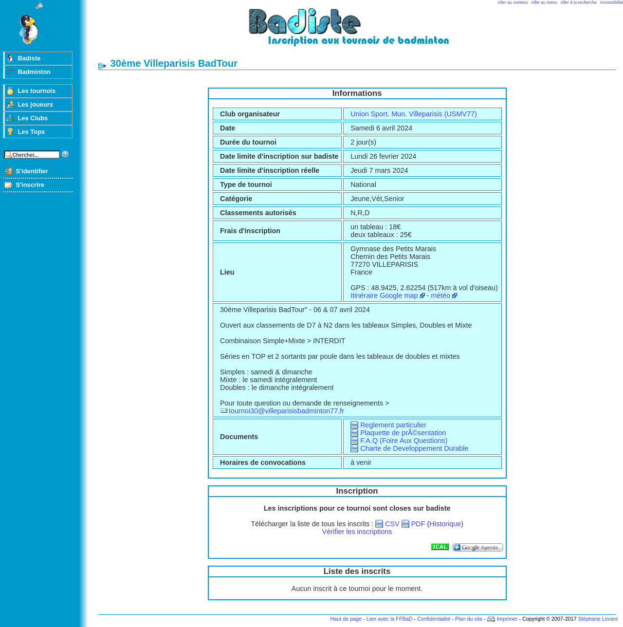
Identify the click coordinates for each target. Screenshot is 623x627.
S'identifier (32, 171)
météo (440, 295)
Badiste (29, 58)
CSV (392, 524)
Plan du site (468, 619)
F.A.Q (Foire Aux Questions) (403, 440)
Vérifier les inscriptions (357, 531)
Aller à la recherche (579, 2)
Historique (445, 524)
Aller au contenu (513, 2)
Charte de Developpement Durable (414, 448)
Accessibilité (611, 2)
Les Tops (31, 131)
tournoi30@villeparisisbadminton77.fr (286, 411)
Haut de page (346, 619)
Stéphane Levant (598, 619)
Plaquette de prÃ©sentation (403, 433)
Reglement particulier (393, 425)
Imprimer (507, 619)
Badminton (34, 71)
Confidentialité (433, 619)
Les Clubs (33, 118)
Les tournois (36, 90)
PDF (418, 524)
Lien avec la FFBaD (389, 619)
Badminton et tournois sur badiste (360, 32)
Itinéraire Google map (384, 295)
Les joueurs (35, 104)
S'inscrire (30, 184)
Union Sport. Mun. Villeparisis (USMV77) (413, 114)
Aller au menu (544, 2)
